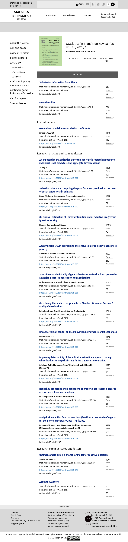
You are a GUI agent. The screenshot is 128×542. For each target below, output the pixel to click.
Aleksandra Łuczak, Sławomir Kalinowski (57, 253)
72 (107, 203)
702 (107, 486)
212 (107, 260)
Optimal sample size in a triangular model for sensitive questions (73, 455)
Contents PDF (90, 58)
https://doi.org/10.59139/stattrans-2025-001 (58, 143)
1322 (108, 365)
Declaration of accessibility (104, 526)
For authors (51, 15)
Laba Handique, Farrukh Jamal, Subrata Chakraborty (62, 311)
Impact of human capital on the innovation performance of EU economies (78, 332)
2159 (108, 425)
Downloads (109, 97)
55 (107, 372)
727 (107, 107)
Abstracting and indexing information (22, 92)
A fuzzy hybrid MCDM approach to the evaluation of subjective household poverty (78, 247)
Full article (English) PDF (50, 94)
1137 (108, 396)
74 (107, 232)
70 (107, 493)
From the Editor (47, 102)
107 (107, 174)
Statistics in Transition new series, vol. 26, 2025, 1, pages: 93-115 (67, 286)
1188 (108, 167)
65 (107, 289)
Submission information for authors (58, 82)
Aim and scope (18, 48)
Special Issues (18, 103)
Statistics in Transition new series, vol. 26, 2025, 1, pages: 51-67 (66, 228)
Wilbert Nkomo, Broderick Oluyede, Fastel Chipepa (61, 282)
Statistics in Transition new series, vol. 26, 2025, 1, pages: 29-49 (66, 200)
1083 (108, 225)
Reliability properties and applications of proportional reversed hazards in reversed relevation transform (77, 390)
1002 (108, 282)
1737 (108, 196)
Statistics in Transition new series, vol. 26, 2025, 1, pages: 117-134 (67, 314)
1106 (108, 133)
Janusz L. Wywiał (46, 133)
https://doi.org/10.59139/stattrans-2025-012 (58, 470)
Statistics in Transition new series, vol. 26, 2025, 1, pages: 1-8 (65, 136)
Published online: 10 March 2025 (80, 52)
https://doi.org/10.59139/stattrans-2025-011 (58, 439)
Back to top (64, 507)
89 (107, 94)
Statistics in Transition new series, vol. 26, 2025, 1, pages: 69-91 (66, 257)
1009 (108, 311)
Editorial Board (18, 58)
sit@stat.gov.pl (17, 523)
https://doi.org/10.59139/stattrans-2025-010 (58, 407)
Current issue (18, 72)
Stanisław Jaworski (47, 459)
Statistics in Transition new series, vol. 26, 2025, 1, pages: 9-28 (66, 171)
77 (107, 466)
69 (107, 318)
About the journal (19, 43)
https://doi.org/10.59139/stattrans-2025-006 (58, 293)
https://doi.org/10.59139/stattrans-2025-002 (58, 178)
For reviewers (69, 15)
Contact (87, 15)
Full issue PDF (74, 58)
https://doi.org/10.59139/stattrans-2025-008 (58, 347)
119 (107, 140)
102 (107, 432)
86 (107, 403)
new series (15, 6)
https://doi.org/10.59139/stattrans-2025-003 (58, 207)
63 (107, 343)
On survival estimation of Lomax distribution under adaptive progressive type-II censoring (77, 219)
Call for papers (18, 98)
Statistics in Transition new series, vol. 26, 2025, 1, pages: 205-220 (67, 432)
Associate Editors (19, 53)
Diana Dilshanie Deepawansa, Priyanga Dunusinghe (62, 196)
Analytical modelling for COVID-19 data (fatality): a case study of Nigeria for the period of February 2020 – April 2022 (77, 419)
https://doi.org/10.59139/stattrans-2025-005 (58, 264)
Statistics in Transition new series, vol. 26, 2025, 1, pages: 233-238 (67, 486)
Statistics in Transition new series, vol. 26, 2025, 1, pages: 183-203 (67, 400)
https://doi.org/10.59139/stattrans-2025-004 (58, 235)
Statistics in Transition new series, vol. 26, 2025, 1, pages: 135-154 (67, 340)
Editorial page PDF (106, 59)
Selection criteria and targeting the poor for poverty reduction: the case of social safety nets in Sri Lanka (77, 190)
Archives (16, 77)
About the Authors (49, 481)
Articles (14, 62)
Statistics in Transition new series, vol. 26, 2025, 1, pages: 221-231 (67, 463)
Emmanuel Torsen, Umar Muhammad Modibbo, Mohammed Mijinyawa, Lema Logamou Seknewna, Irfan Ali (65, 426)
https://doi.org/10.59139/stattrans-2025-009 (58, 378)
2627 (108, 253)
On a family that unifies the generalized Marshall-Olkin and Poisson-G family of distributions (76, 305)
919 (107, 87)
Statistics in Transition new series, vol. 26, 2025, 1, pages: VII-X (66, 107)
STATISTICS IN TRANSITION (21, 14)
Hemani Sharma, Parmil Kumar (52, 225)
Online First (17, 67)
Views (108, 90)
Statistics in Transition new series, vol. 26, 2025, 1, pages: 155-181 (67, 371)
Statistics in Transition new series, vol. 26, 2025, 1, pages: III (65, 87)
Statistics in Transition (21, 3)
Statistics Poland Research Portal (108, 15)
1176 (108, 336)
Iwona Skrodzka (46, 336)
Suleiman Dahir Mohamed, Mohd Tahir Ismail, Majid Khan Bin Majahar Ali (66, 366)
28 (107, 114)
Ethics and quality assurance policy (20, 83)
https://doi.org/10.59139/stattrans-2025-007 (58, 321)
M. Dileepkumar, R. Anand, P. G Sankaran (56, 396)
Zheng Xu (43, 167)
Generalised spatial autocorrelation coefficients (64, 128)
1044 (108, 459)
